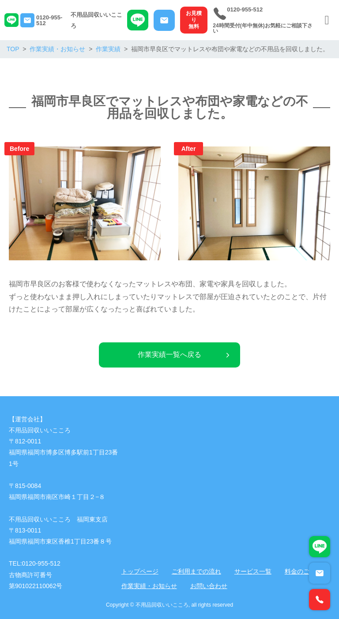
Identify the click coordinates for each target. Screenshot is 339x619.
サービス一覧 (252, 571)
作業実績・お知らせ (149, 585)
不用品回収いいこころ (96, 20)
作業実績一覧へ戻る (184, 354)
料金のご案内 (303, 571)
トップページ (139, 571)
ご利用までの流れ (196, 571)
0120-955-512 (49, 20)
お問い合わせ (208, 585)
